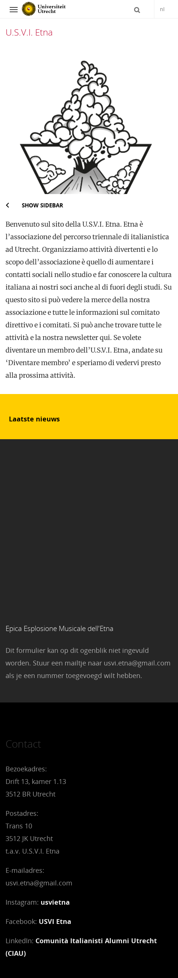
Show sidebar (42, 205)
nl (162, 9)
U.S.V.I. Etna (29, 32)
